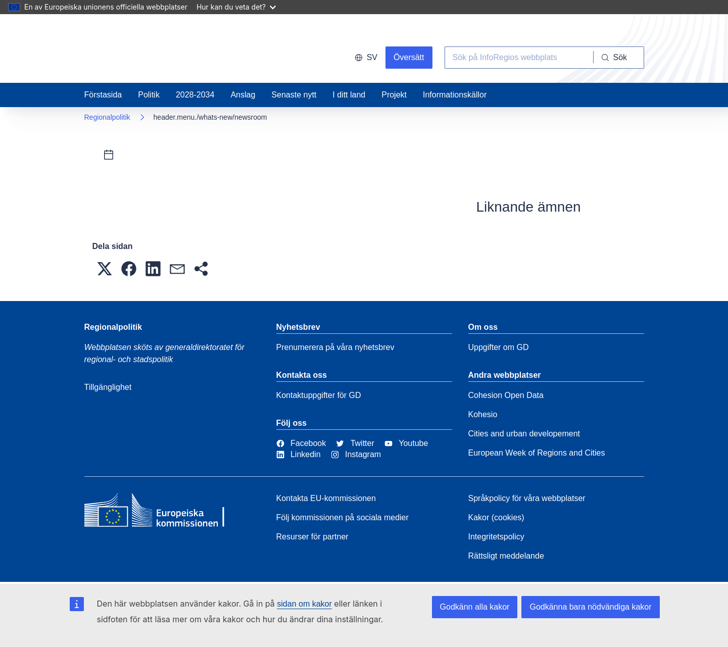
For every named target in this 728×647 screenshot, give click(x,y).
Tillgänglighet (108, 387)
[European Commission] (157, 512)
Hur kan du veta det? (236, 7)
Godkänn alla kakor (475, 607)
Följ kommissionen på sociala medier (342, 517)
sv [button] (366, 57)
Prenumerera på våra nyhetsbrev (335, 347)
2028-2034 (195, 94)
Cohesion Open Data (506, 395)
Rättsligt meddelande (506, 556)
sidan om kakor (304, 604)
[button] (104, 269)
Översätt (409, 57)
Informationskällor (455, 94)
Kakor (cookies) (496, 517)
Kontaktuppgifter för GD (318, 395)
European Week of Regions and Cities (536, 453)
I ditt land (348, 94)
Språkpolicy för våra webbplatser (527, 498)
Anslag (242, 94)
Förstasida (103, 94)
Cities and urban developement (524, 433)
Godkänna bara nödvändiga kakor (590, 607)
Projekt (394, 94)
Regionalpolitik (107, 117)
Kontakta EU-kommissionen (326, 498)
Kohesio (483, 414)
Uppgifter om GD (498, 347)
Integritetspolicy (496, 536)
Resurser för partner (312, 536)
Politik (149, 94)
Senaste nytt (293, 94)
